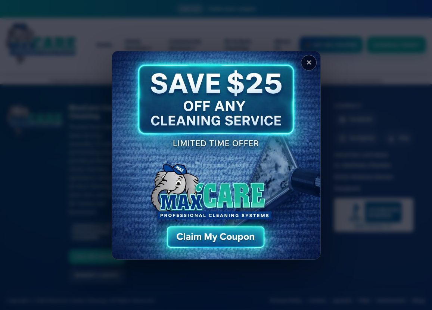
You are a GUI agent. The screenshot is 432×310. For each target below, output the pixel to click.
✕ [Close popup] (308, 63)
